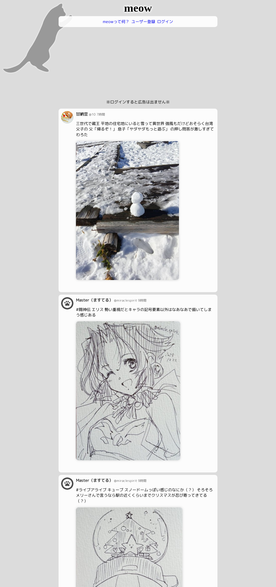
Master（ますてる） (94, 300)
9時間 (142, 300)
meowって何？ (116, 21)
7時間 (101, 114)
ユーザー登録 (143, 21)
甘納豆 (82, 114)
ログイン (165, 21)
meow (138, 8)
